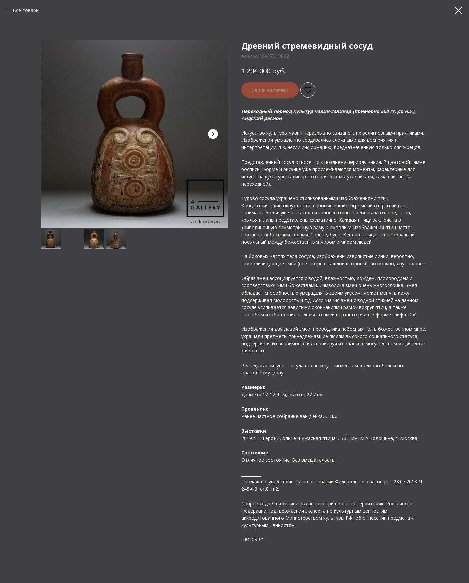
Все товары (26, 10)
